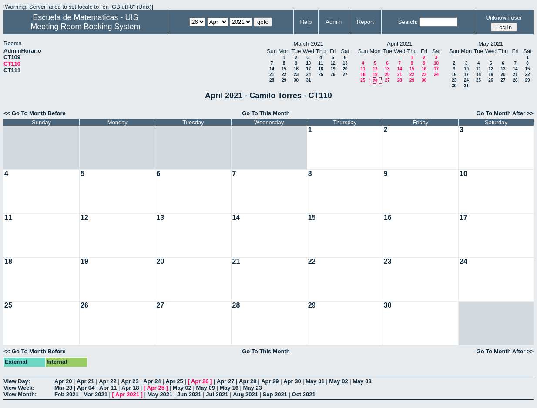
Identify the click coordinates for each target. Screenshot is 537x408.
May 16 (229, 388)
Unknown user (504, 17)
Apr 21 (85, 381)
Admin (334, 22)
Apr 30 (292, 381)
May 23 (252, 388)
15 (284, 68)
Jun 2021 (189, 394)
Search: (408, 22)
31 (308, 80)
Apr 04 (85, 388)
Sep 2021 (275, 394)
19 (332, 68)
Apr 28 (247, 381)
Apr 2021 (127, 394)
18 (320, 68)
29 (284, 80)
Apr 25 (174, 381)
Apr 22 (107, 381)
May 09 (205, 388)
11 (320, 63)
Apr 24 (152, 381)
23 (296, 74)
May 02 (338, 381)
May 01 (314, 381)
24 (308, 74)
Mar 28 (63, 388)
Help (306, 22)
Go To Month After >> (505, 113)
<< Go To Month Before (34, 113)
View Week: (18, 388)
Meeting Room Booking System (85, 26)
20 (344, 68)
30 (296, 80)
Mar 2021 (95, 394)
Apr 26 (199, 381)
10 (308, 63)
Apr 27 (225, 381)
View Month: (20, 394)
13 (344, 63)
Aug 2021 (245, 394)
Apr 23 (129, 381)
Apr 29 (270, 381)
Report (365, 22)
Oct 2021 (303, 394)
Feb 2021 (66, 394)
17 (308, 68)
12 (332, 63)
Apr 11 (108, 388)
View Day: (16, 381)
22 (284, 74)
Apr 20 (63, 381)
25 (320, 74)
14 (271, 68)
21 (271, 74)
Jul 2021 (217, 394)
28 (271, 80)
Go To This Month (266, 113)
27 (344, 74)
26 (332, 74)
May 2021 (159, 394)
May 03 (361, 381)
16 (296, 68)
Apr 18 (130, 388)
